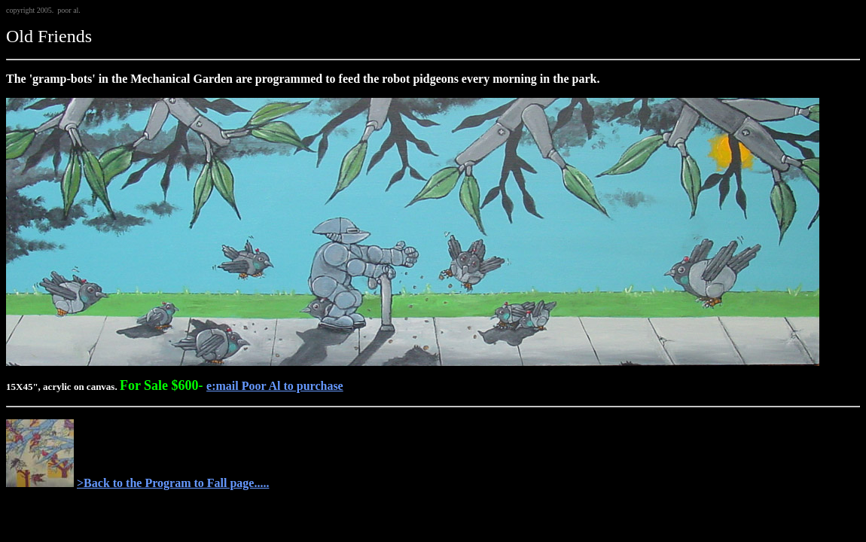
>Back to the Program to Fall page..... (173, 483)
